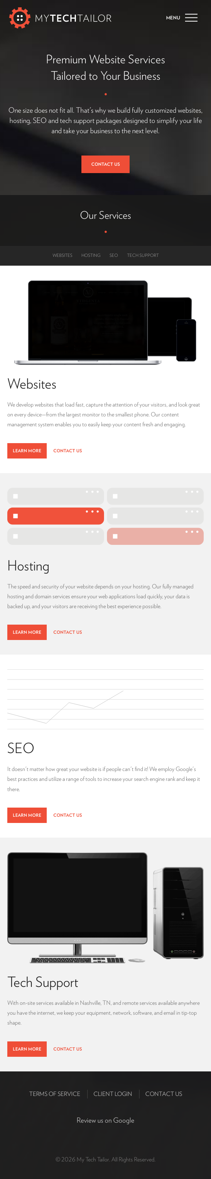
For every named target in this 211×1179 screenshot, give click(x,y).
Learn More (27, 450)
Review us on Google (105, 1120)
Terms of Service (54, 1093)
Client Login (112, 1093)
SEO (114, 255)
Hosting (90, 255)
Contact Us (105, 164)
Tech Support (143, 255)
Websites (62, 255)
